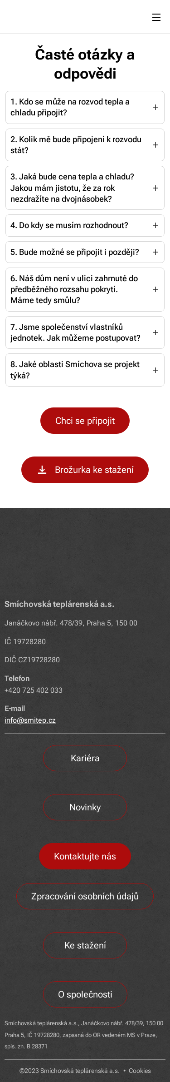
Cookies (140, 1070)
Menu (156, 17)
